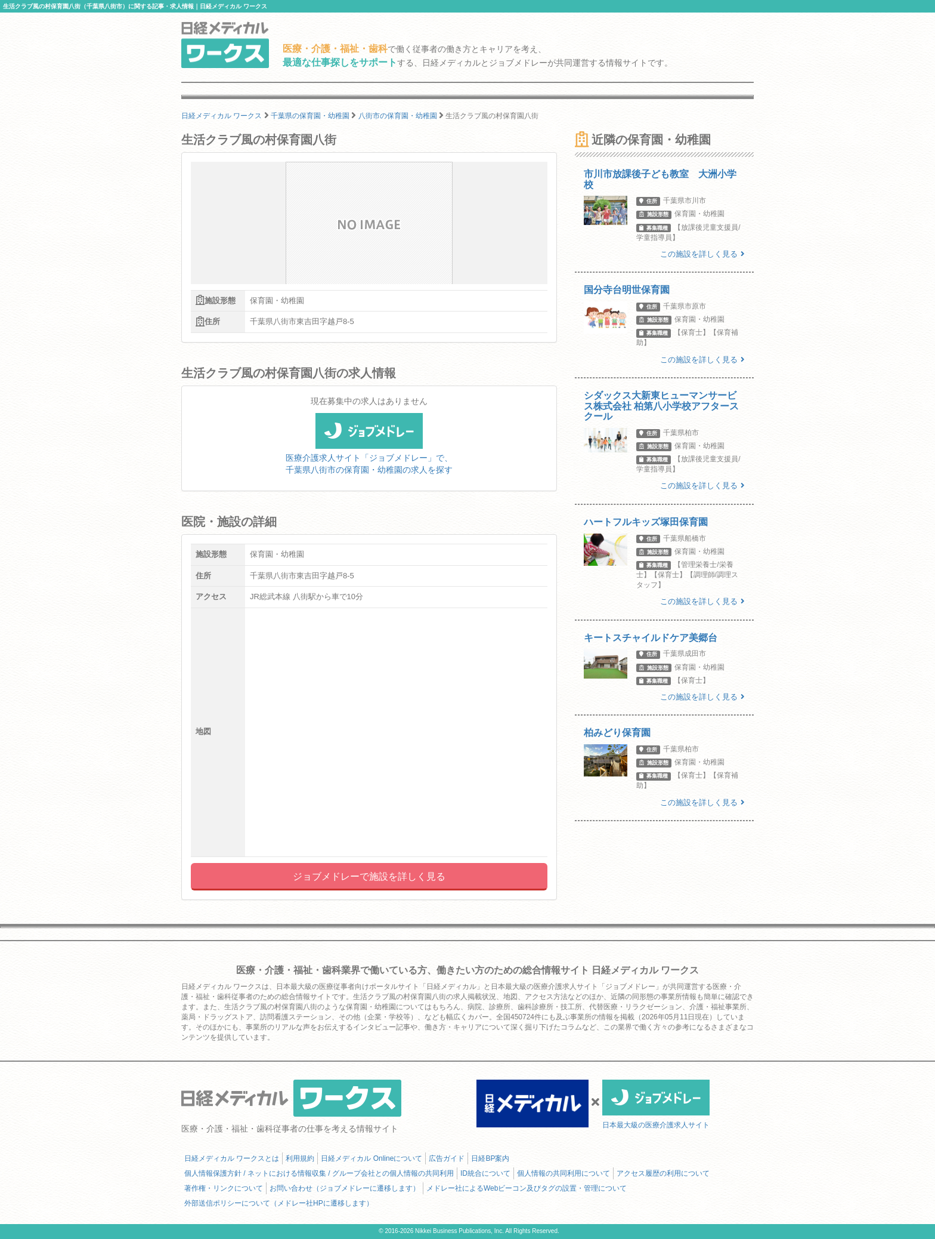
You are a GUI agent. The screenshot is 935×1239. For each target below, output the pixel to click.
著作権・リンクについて (223, 1188)
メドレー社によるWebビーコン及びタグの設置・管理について (526, 1188)
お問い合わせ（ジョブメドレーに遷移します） (345, 1188)
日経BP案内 (490, 1158)
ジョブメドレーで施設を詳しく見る (369, 876)
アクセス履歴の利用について (663, 1173)
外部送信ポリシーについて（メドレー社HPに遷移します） (278, 1203)
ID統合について (485, 1173)
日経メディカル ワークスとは (231, 1158)
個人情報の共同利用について (563, 1173)
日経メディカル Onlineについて (371, 1158)
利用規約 (300, 1158)
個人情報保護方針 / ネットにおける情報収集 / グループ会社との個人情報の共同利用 (319, 1173)
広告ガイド (447, 1158)
